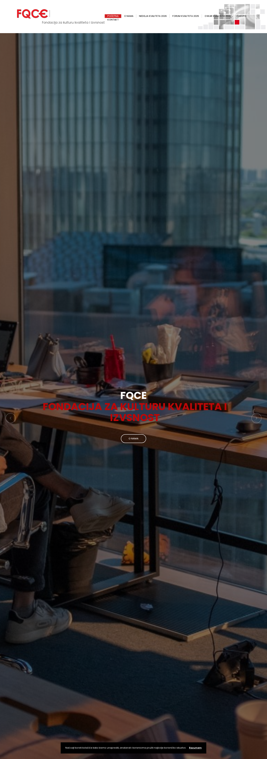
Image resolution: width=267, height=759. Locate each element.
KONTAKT (112, 19)
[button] (11, 418)
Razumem (195, 747)
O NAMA (128, 16)
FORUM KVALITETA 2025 (185, 16)
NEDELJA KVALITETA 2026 (153, 16)
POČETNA (112, 16)
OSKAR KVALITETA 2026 (218, 16)
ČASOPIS (241, 16)
